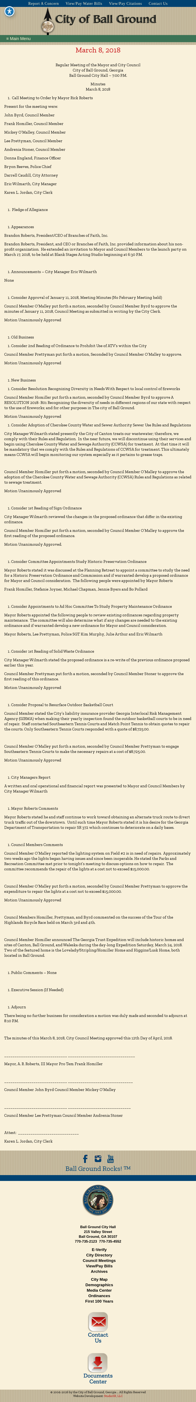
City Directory (99, 1255)
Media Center (99, 1290)
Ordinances (99, 1296)
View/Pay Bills (99, 1266)
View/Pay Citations (125, 3)
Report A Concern (43, 3)
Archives (99, 1271)
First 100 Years (99, 1301)
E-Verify (99, 1249)
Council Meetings (99, 1260)
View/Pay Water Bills (84, 3)
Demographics (99, 1285)
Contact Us (158, 3)
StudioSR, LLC (113, 1396)
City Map (99, 1279)
